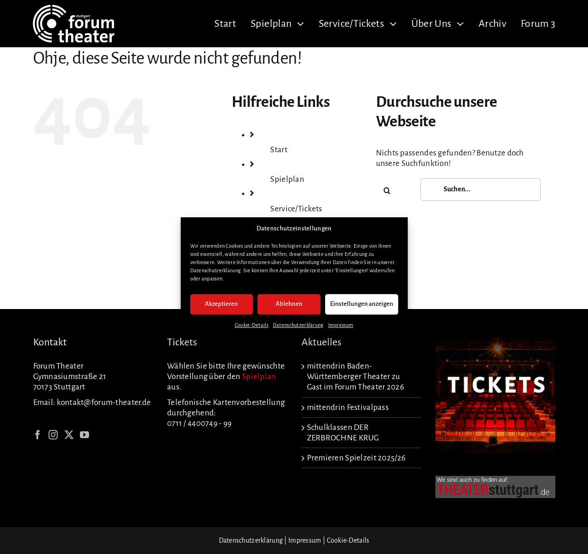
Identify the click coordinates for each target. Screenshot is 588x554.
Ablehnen (289, 304)
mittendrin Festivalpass (348, 407)
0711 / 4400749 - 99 (199, 423)
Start (278, 149)
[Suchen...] (480, 189)
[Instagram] (53, 434)
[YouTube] (84, 434)
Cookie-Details (251, 325)
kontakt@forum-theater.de (104, 402)
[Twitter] (69, 434)
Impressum (341, 325)
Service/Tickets (296, 209)
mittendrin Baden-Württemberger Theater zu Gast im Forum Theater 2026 (355, 376)
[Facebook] (37, 434)
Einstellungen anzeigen (361, 304)
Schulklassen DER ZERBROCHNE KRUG (343, 432)
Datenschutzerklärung (298, 325)
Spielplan (287, 179)
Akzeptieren (221, 304)
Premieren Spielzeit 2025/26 (356, 458)
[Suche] (387, 190)
